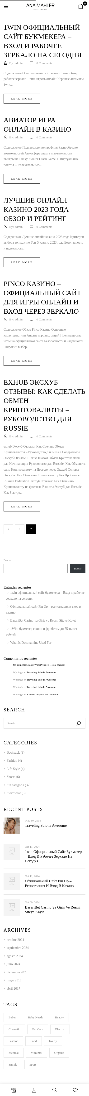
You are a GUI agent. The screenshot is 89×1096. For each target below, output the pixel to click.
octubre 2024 (15, 940)
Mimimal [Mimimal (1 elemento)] (36, 1052)
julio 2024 (13, 964)
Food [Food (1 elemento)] (33, 1041)
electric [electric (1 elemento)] (60, 1029)
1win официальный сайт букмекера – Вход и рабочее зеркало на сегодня (54, 856)
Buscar (7, 560)
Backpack (13, 752)
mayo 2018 (14, 980)
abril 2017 (13, 988)
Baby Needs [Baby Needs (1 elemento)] (35, 1017)
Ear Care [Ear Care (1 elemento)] (37, 1029)
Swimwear (14, 793)
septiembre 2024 (18, 948)
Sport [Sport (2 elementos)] (32, 1064)
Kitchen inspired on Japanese (42, 694)
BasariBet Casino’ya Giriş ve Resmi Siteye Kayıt (43, 620)
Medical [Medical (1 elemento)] (14, 1052)
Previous (8, 529)
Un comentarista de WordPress (29, 664)
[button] (80, 6)
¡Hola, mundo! (57, 664)
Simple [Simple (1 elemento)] (13, 1064)
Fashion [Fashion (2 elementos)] (13, 1041)
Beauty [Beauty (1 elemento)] (59, 1017)
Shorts (11, 777)
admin (19, 63)
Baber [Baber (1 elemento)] (12, 1017)
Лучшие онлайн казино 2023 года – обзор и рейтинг (39, 209)
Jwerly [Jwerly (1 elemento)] (53, 1041)
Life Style (13, 769)
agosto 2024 (15, 956)
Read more (22, 98)
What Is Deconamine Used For (30, 642)
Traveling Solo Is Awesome (41, 672)
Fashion (12, 760)
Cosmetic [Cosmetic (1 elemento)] (14, 1029)
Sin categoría (15, 785)
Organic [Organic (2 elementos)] (59, 1052)
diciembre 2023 (17, 972)
